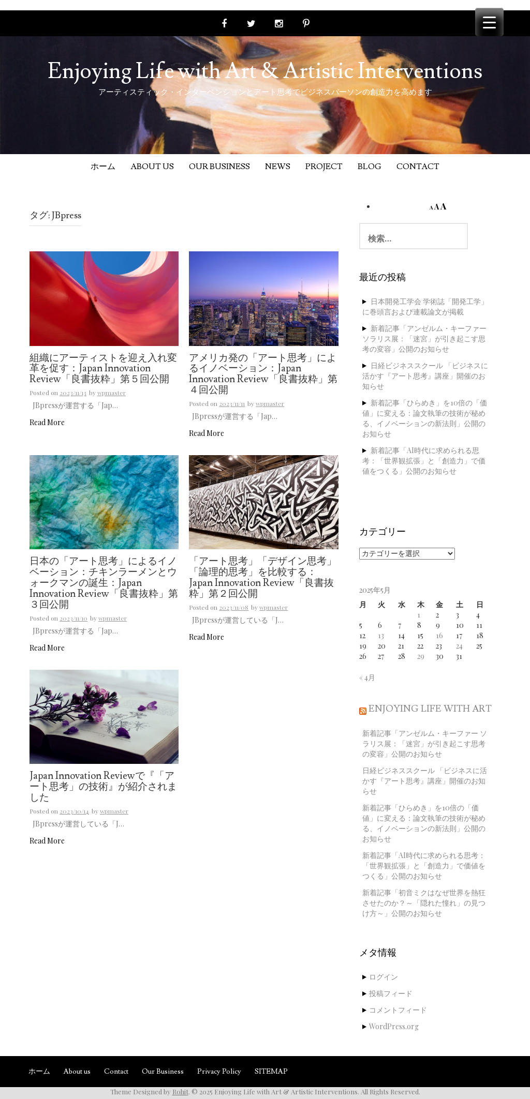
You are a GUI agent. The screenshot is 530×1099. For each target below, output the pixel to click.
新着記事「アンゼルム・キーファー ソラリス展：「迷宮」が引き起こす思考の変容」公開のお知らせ (424, 338)
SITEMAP (271, 1071)
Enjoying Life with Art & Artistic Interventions (265, 71)
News (277, 166)
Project (324, 166)
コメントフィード (398, 1010)
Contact (417, 166)
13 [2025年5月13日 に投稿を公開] (381, 635)
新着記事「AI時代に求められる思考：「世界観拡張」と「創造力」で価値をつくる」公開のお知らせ (423, 460)
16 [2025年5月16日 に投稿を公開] (439, 635)
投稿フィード (391, 993)
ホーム (103, 166)
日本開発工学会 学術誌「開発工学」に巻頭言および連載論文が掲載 (425, 306)
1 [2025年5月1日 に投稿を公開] (418, 615)
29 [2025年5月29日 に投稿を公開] (420, 656)
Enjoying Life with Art (430, 709)
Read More (47, 422)
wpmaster (111, 392)
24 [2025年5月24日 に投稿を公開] (459, 646)
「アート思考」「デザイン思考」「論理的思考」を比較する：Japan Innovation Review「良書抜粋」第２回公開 (262, 578)
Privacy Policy (219, 1071)
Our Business (219, 166)
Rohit (180, 1091)
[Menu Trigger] (489, 22)
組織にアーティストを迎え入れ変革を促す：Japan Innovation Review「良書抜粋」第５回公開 (103, 369)
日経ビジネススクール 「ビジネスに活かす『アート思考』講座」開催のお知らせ (425, 375)
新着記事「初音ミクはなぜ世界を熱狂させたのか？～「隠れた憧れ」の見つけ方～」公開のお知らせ (423, 902)
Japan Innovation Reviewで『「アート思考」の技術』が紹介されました (103, 787)
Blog (369, 166)
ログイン (383, 977)
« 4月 (367, 677)
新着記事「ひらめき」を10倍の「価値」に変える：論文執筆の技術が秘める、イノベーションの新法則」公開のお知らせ (424, 418)
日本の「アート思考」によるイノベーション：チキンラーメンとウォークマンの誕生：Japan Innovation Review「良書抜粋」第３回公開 (104, 583)
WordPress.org (394, 1026)
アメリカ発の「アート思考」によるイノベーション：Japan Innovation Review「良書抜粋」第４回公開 (263, 375)
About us (152, 166)
